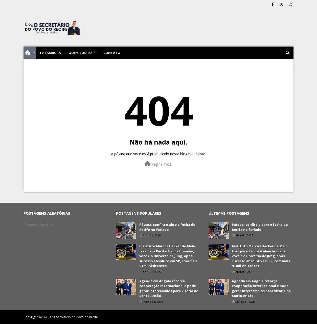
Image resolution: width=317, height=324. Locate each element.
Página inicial (158, 164)
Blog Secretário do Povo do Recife (73, 317)
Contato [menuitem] (111, 52)
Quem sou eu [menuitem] (80, 52)
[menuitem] (30, 53)
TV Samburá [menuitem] (50, 52)
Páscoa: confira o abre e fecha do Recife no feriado (167, 227)
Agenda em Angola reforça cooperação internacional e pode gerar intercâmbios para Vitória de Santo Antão (168, 288)
